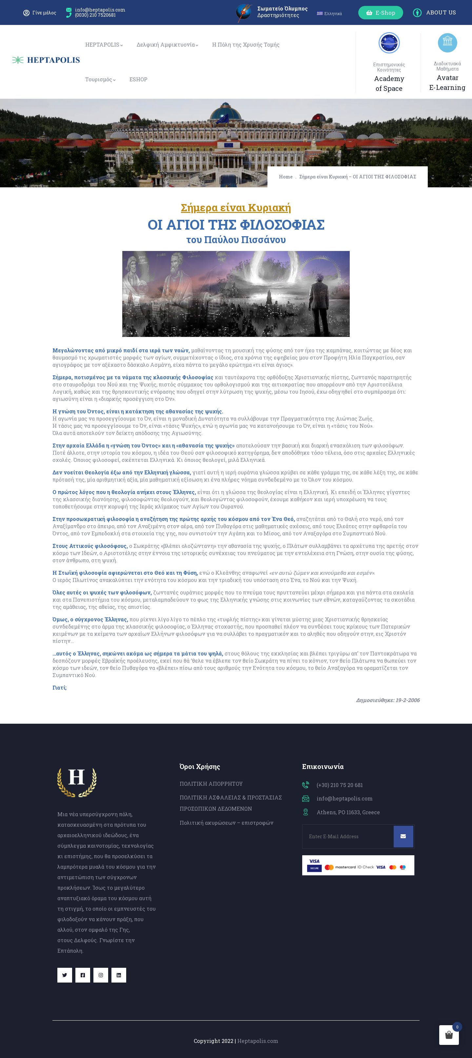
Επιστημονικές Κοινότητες (389, 67)
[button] (380, 12)
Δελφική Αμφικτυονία (168, 44)
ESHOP (138, 79)
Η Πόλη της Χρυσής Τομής (246, 44)
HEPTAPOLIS (104, 44)
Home (286, 177)
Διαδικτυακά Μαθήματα (447, 66)
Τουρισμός (100, 79)
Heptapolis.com (257, 1040)
